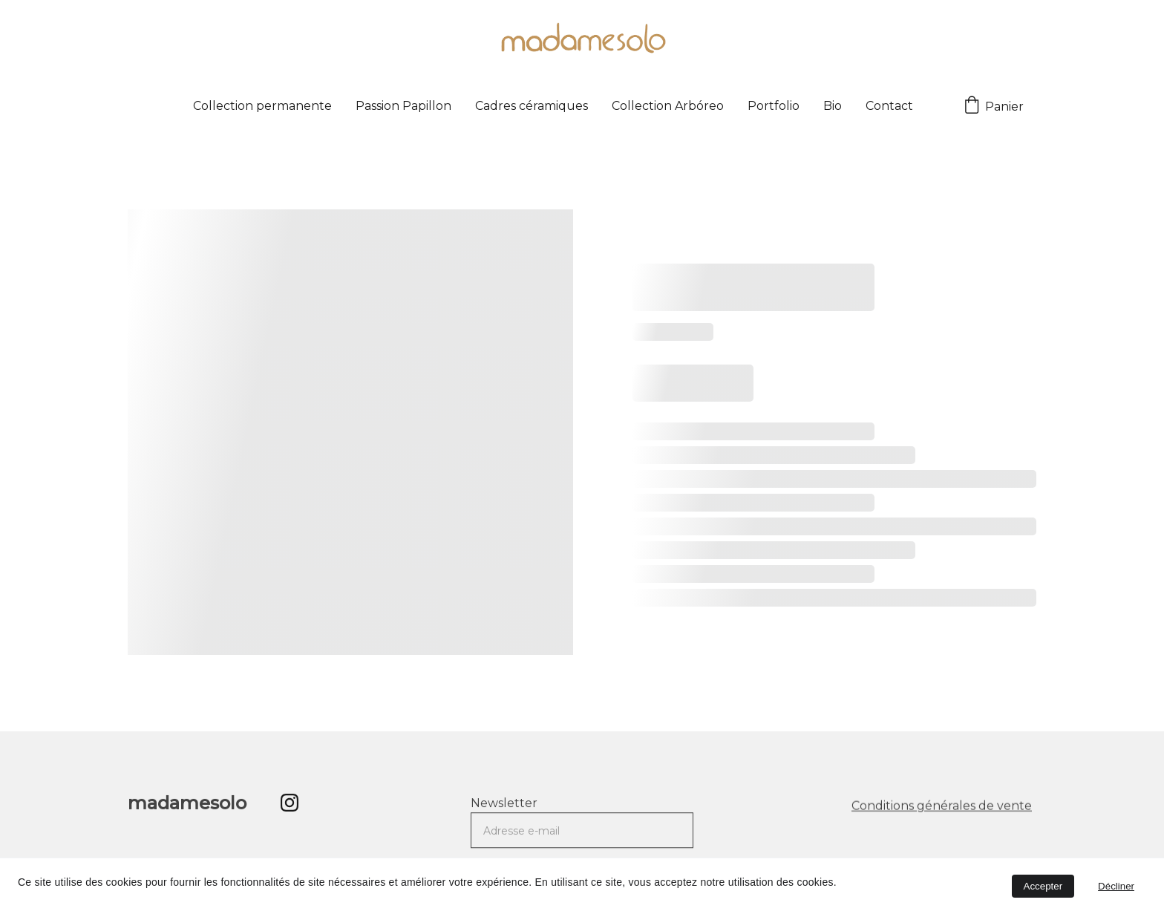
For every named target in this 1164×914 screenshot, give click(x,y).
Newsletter (504, 809)
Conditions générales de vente (941, 807)
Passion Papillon (403, 106)
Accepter (1043, 886)
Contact (889, 106)
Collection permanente (262, 106)
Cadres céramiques (531, 106)
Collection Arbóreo (668, 106)
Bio (832, 106)
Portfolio (774, 106)
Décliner (1116, 886)
